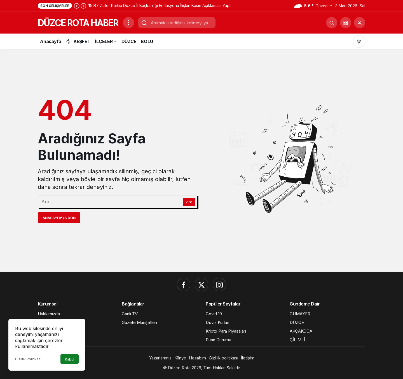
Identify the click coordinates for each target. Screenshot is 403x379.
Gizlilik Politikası (28, 359)
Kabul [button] (69, 359)
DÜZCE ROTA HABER (78, 22)
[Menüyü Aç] (128, 22)
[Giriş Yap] (359, 22)
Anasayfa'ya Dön (59, 218)
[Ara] (331, 22)
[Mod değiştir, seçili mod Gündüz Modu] (359, 41)
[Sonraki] (83, 5)
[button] (345, 22)
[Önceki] (76, 5)
